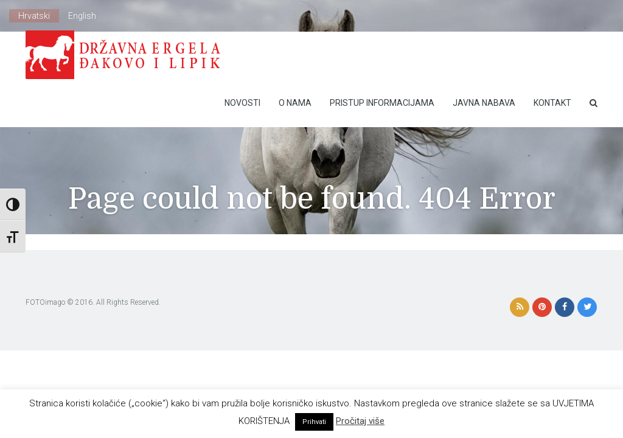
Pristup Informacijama (382, 103)
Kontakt (552, 103)
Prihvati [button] (314, 422)
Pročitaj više (360, 420)
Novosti (242, 103)
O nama (295, 103)
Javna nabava (484, 103)
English (82, 16)
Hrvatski (34, 16)
